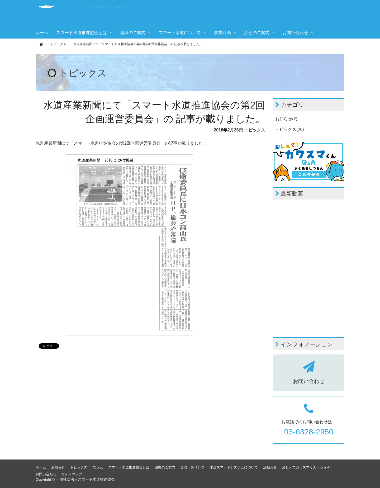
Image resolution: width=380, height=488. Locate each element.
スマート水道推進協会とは (81, 32)
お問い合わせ (295, 32)
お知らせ (58, 467)
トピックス (58, 44)
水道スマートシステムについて (234, 467)
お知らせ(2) (286, 119)
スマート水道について (180, 32)
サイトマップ (71, 474)
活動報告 (270, 467)
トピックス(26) (289, 129)
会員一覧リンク (192, 467)
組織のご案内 (132, 32)
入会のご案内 (256, 32)
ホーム (42, 32)
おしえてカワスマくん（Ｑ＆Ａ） (307, 467)
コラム (98, 467)
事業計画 (222, 32)
